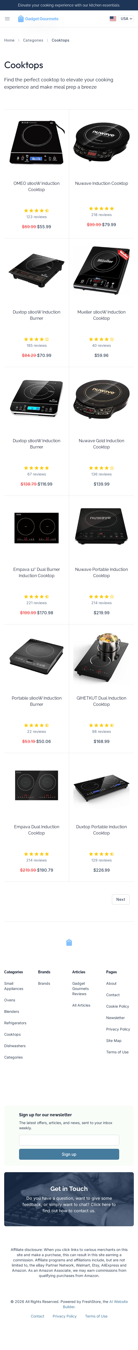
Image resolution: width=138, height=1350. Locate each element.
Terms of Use (117, 1052)
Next (120, 899)
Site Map (114, 1040)
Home (9, 40)
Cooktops (12, 1034)
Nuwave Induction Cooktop (101, 183)
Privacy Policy (118, 1029)
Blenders (11, 1011)
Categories (33, 40)
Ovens (9, 1000)
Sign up (69, 1154)
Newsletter (115, 1017)
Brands (44, 983)
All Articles (81, 1005)
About (111, 983)
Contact (113, 995)
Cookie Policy (117, 1006)
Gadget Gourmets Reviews (80, 988)
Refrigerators (15, 1023)
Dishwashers (15, 1046)
